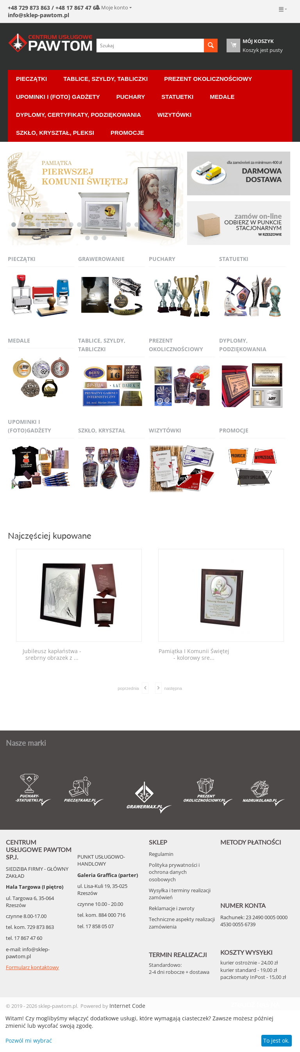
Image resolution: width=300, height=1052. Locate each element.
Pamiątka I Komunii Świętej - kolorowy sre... (194, 654)
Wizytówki (174, 114)
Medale (222, 96)
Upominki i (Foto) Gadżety (58, 96)
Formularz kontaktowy (32, 967)
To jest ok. (276, 1040)
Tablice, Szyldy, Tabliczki (105, 78)
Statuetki (177, 96)
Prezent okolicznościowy (208, 78)
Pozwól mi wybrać (28, 1040)
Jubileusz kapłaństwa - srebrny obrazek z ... (52, 654)
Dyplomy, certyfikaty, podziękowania (78, 114)
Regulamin (161, 853)
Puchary (130, 96)
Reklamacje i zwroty (172, 908)
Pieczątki (31, 78)
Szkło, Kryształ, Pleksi (55, 132)
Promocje (127, 132)
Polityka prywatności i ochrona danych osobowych (174, 871)
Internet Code (127, 1005)
